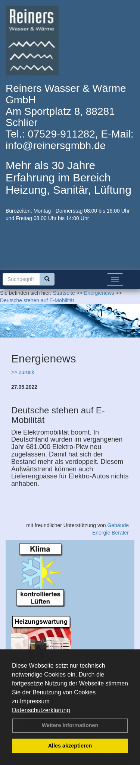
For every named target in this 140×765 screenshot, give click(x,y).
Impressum (34, 701)
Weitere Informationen (70, 725)
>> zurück (22, 372)
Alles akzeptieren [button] (70, 746)
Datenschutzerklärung (41, 710)
